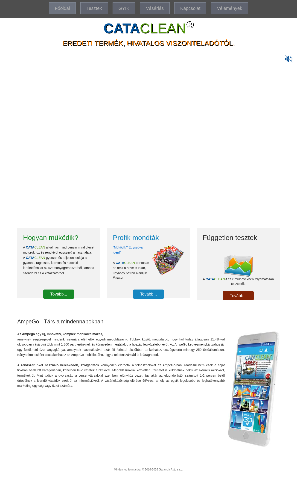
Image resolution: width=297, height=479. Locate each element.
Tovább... (58, 294)
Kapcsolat (191, 8)
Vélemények (229, 8)
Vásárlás (155, 8)
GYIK (123, 8)
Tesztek (94, 8)
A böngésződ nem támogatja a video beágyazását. (148, 132)
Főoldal (62, 8)
